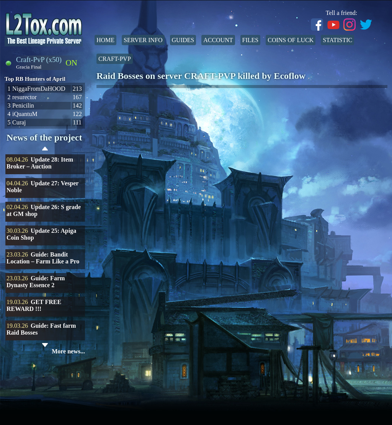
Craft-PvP (114, 59)
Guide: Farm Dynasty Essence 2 (36, 281)
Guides (183, 40)
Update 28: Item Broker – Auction (40, 163)
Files (250, 40)
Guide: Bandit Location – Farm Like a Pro (43, 258)
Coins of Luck (291, 40)
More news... (68, 351)
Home (105, 40)
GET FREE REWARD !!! (34, 305)
